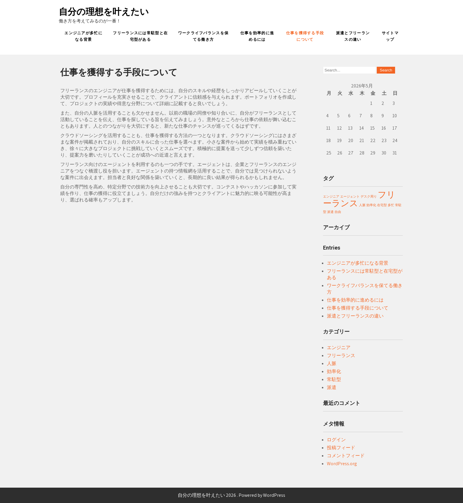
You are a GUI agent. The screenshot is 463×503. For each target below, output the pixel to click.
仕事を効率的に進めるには (257, 36)
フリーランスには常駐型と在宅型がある (140, 36)
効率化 (334, 371)
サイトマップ (390, 36)
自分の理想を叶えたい (104, 11)
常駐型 (334, 379)
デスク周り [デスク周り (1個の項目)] (369, 196)
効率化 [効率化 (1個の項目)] (371, 205)
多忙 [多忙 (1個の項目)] (391, 205)
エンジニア (338, 347)
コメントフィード (346, 455)
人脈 (331, 363)
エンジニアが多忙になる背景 (83, 36)
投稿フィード (341, 448)
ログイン (336, 440)
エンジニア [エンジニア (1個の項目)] (331, 196)
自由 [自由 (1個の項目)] (338, 212)
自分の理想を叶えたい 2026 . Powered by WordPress (231, 495)
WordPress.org (342, 463)
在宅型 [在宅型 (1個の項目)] (382, 205)
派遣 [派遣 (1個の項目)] (330, 212)
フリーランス (341, 355)
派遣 (331, 387)
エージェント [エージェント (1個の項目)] (350, 196)
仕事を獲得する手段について (305, 36)
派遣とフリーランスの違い (353, 36)
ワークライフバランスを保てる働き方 (203, 36)
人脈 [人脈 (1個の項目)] (362, 205)
